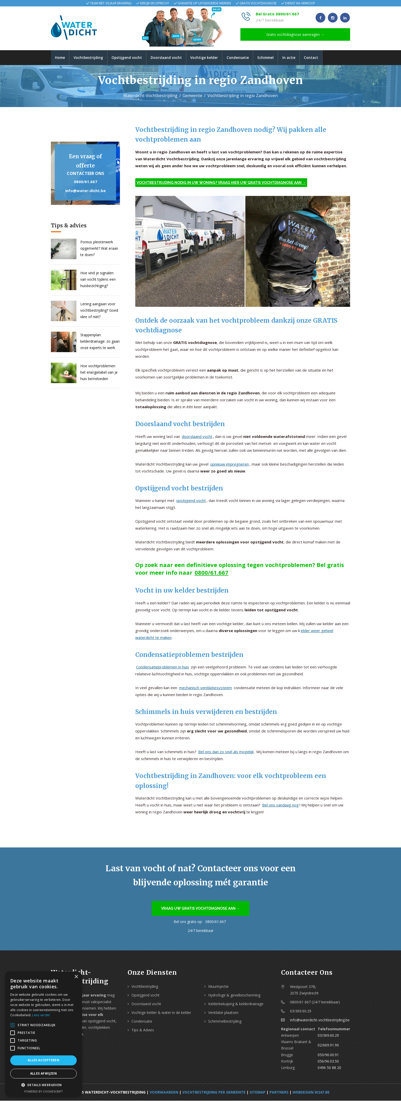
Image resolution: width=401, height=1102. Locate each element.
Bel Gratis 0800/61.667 (277, 13)
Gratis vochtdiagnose (258, 3)
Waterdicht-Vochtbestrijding (150, 96)
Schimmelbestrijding (224, 1022)
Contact (322, 58)
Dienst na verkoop (300, 3)
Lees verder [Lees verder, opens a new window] (41, 1015)
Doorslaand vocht (171, 58)
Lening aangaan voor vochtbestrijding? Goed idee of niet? (99, 311)
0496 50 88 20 (329, 1068)
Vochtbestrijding (90, 58)
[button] (43, 1085)
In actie (299, 58)
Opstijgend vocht (130, 58)
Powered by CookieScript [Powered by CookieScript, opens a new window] (43, 1091)
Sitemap (257, 1093)
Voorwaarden (164, 1093)
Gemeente (192, 96)
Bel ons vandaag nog (280, 806)
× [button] (76, 977)
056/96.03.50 (328, 1062)
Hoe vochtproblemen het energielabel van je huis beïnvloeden (99, 373)
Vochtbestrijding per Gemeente (214, 1093)
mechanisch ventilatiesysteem (205, 688)
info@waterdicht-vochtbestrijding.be (320, 1021)
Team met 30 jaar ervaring (110, 3)
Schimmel (274, 58)
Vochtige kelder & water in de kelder (161, 1013)
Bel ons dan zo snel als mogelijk (226, 752)
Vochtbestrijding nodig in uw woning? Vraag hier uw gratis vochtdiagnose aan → (221, 184)
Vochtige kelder (210, 58)
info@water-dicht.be (85, 191)
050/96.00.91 (328, 1055)
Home (60, 58)
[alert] (43, 1034)
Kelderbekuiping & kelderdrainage (235, 1004)
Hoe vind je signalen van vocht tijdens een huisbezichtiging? (98, 280)
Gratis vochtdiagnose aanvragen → (295, 34)
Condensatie (244, 58)
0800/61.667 (85, 182)
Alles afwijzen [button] (43, 1073)
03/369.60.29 (328, 1036)
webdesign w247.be (311, 1093)
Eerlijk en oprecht (154, 3)
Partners (279, 1093)
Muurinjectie (218, 987)
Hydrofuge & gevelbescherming (234, 996)
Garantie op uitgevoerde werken (204, 3)
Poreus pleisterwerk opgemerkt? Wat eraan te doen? (99, 249)
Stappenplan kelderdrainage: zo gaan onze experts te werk (100, 342)
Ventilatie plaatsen (223, 1013)
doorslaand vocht (197, 437)
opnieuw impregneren (229, 465)
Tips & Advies (142, 1030)
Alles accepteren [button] (43, 1060)
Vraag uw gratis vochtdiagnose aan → (200, 909)
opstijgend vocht (191, 501)
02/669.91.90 (328, 1046)
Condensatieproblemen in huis (162, 667)
